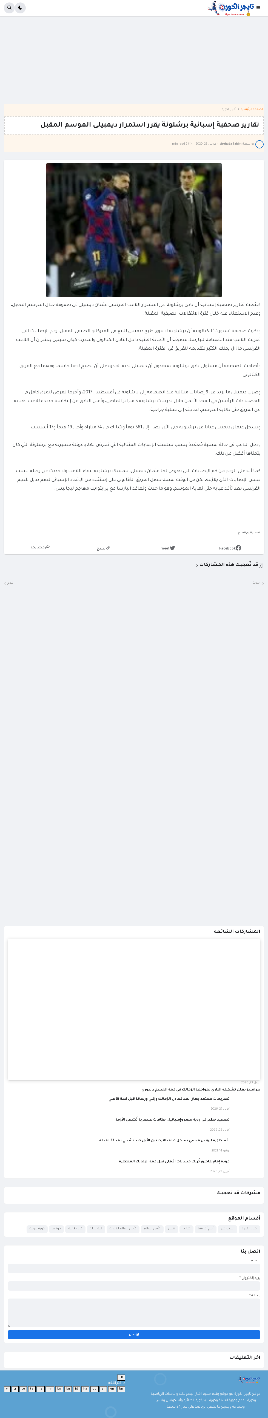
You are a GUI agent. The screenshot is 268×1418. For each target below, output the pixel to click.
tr (15, 1389)
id (76, 1389)
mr (50, 1389)
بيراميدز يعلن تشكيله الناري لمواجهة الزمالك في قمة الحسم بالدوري (200, 1090)
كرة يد (56, 1229)
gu (94, 1389)
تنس (171, 1229)
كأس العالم (152, 1229)
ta (31, 1389)
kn (68, 1389)
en (112, 1389)
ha (85, 1389)
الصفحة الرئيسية (252, 109)
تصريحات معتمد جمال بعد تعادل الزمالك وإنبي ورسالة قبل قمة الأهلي (169, 1099)
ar (103, 1389)
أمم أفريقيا (205, 1229)
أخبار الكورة (228, 109)
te (23, 1389)
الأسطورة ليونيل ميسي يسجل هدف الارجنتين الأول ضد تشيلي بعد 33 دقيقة (164, 1141)
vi (7, 1389)
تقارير (186, 1229)
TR (121, 1377)
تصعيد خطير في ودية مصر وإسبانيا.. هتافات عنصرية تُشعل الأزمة (172, 1120)
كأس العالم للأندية (123, 1229)
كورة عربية (37, 1229)
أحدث (256, 583)
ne (40, 1389)
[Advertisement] (134, 63)
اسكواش (227, 1229)
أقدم (10, 583)
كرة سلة (96, 1229)
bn (121, 1389)
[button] (260, 7)
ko (59, 1389)
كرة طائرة (75, 1229)
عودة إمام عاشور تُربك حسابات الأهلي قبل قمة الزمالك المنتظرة (174, 1162)
